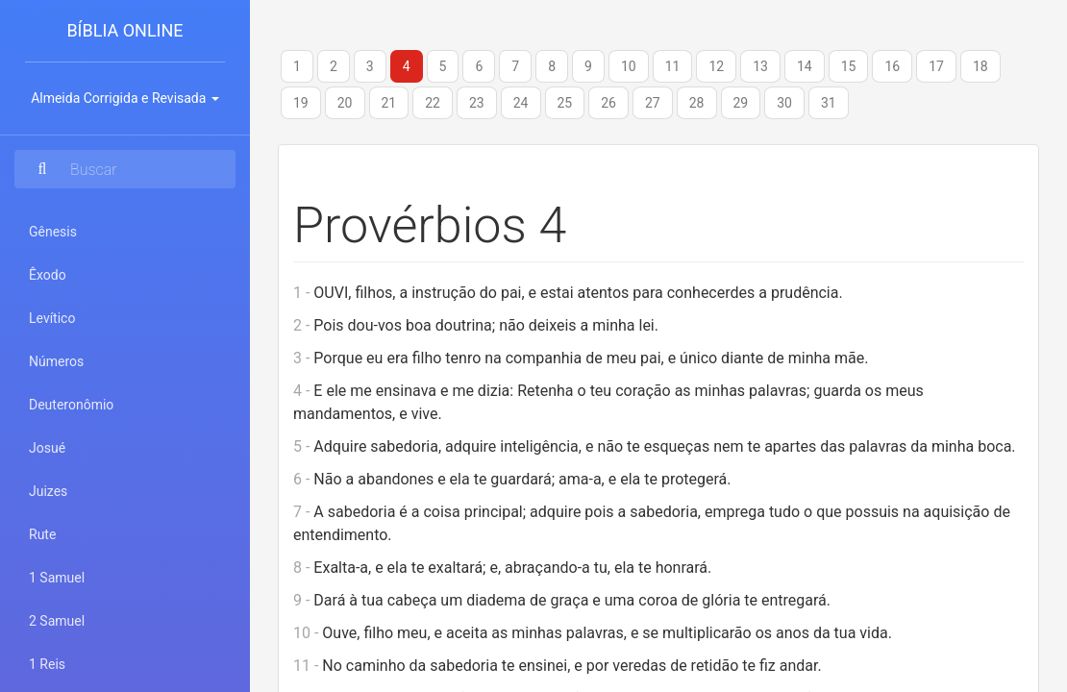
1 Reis (47, 664)
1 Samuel (57, 577)
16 (892, 66)
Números (56, 361)
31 (828, 103)
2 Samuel (57, 621)
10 (628, 66)
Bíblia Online (124, 30)
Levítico (52, 318)
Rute (42, 534)
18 (980, 66)
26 (608, 103)
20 (345, 103)
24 (521, 103)
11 (673, 66)
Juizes (48, 491)
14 (804, 66)
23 (476, 103)
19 (301, 103)
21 (389, 103)
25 (565, 103)
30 (784, 103)
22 (432, 103)
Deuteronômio (71, 404)
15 (848, 66)
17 (936, 66)
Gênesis (53, 231)
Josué (47, 448)
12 (716, 66)
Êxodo (47, 275)
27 (652, 103)
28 (697, 103)
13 (760, 66)
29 (741, 103)
